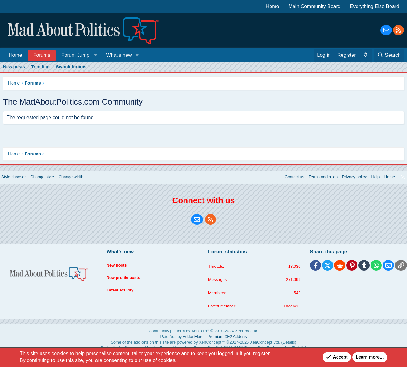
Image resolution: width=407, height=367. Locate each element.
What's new (119, 55)
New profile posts (127, 280)
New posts (14, 66)
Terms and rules (313, 183)
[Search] (389, 55)
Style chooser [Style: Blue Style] (19, 183)
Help (369, 183)
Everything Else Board (374, 6)
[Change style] (365, 55)
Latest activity (123, 292)
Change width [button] (80, 183)
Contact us (282, 183)
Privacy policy (346, 183)
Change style (50, 183)
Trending (40, 66)
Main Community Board (315, 6)
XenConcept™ (210, 347)
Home (272, 6)
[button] (78, 55)
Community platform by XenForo (203, 338)
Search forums (71, 66)
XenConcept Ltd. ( (252, 347)
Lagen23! (289, 313)
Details (269, 347)
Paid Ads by (203, 342)
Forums (41, 55)
